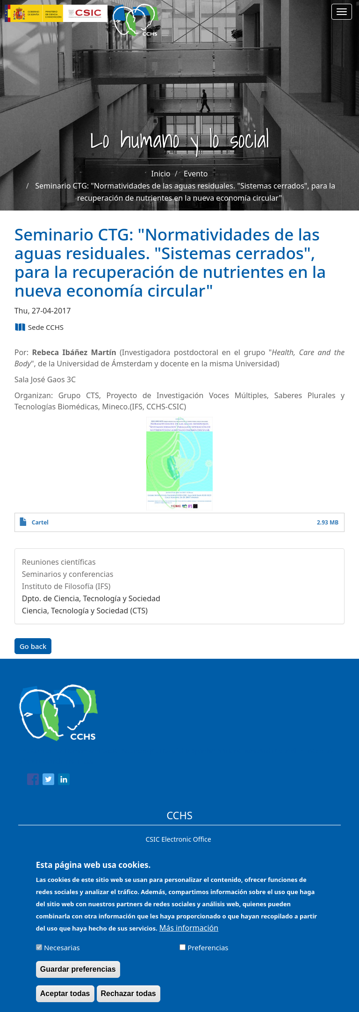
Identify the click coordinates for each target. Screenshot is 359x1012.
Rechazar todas (128, 999)
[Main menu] (341, 12)
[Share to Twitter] (48, 780)
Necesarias (62, 953)
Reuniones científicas (59, 562)
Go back (33, 646)
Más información (188, 933)
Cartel (40, 522)
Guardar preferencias (78, 975)
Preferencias (207, 953)
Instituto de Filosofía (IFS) (66, 586)
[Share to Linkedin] (64, 780)
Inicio (161, 173)
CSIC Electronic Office (178, 839)
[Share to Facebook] (33, 780)
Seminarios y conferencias (68, 574)
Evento (196, 173)
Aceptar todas (65, 999)
